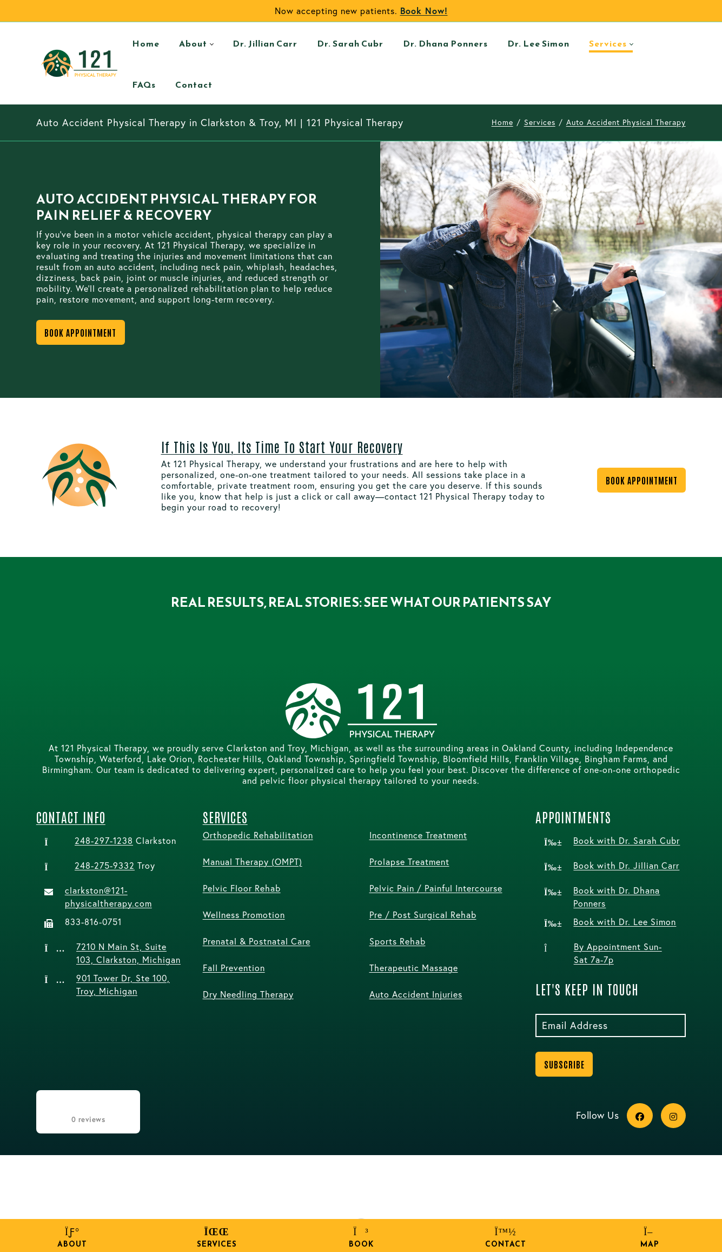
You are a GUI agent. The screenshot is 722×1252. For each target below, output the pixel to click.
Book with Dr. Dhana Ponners (616, 896)
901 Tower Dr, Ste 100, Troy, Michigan (123, 984)
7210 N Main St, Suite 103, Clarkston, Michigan (128, 953)
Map (650, 1237)
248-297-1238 (104, 840)
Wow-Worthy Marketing (637, 1201)
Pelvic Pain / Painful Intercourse (435, 888)
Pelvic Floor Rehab (242, 888)
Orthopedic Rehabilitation (258, 835)
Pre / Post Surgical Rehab (422, 914)
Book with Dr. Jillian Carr (626, 865)
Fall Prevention (234, 967)
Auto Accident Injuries (415, 994)
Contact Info (70, 816)
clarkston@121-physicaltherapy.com (108, 896)
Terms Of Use (304, 1201)
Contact (505, 1237)
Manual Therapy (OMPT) (252, 861)
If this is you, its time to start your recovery (282, 446)
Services (216, 1237)
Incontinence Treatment (418, 835)
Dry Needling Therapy (248, 994)
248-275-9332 (105, 865)
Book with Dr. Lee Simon (624, 921)
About (72, 1237)
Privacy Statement (229, 1201)
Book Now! (424, 10)
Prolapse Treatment (409, 861)
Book (361, 1237)
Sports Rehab (397, 941)
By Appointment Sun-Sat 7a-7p (618, 953)
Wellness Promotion (244, 914)
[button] (36, 625)
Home (502, 122)
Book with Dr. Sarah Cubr (626, 840)
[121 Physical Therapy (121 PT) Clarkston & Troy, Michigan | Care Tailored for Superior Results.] (79, 63)
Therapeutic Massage (413, 967)
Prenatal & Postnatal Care (256, 941)
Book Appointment (80, 332)
